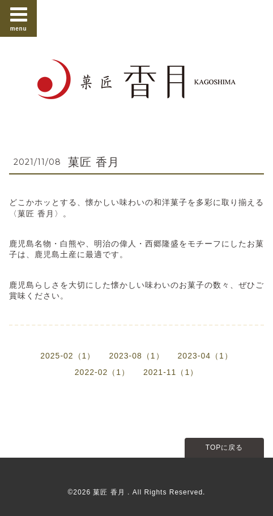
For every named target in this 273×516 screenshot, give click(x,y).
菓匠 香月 (94, 162)
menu (18, 18)
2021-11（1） (170, 372)
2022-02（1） (102, 372)
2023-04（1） (205, 355)
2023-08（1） (136, 355)
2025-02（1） (67, 355)
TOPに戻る (224, 447)
